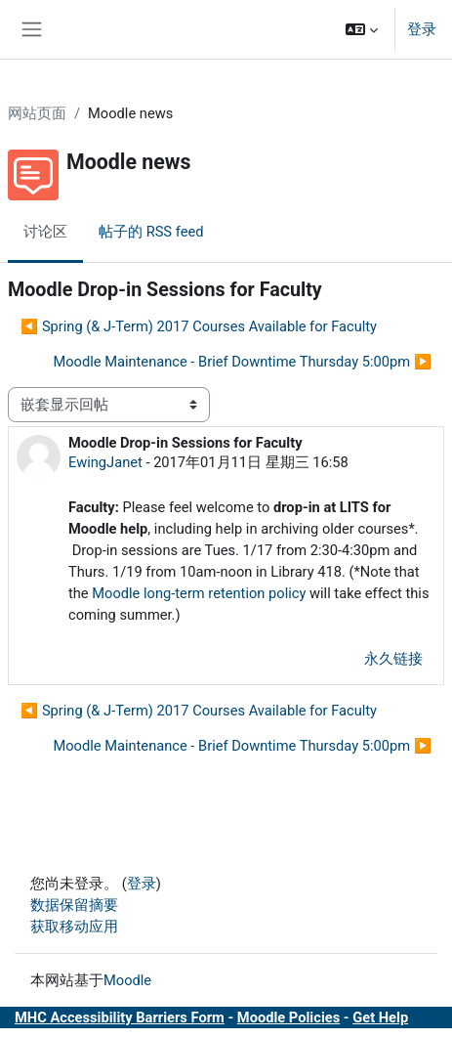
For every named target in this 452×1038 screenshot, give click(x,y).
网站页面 (37, 113)
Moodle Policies (288, 1017)
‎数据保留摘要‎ (74, 905)
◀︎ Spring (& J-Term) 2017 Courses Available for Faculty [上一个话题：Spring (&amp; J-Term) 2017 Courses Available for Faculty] (199, 326)
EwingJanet (105, 462)
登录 (421, 29)
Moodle (127, 980)
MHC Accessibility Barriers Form (120, 1017)
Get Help (380, 1017)
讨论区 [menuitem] (45, 231)
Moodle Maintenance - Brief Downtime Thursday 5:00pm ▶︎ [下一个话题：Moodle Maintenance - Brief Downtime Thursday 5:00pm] (242, 361)
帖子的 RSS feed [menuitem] (151, 231)
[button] (361, 29)
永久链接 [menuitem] (393, 659)
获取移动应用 (74, 926)
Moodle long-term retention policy (199, 593)
